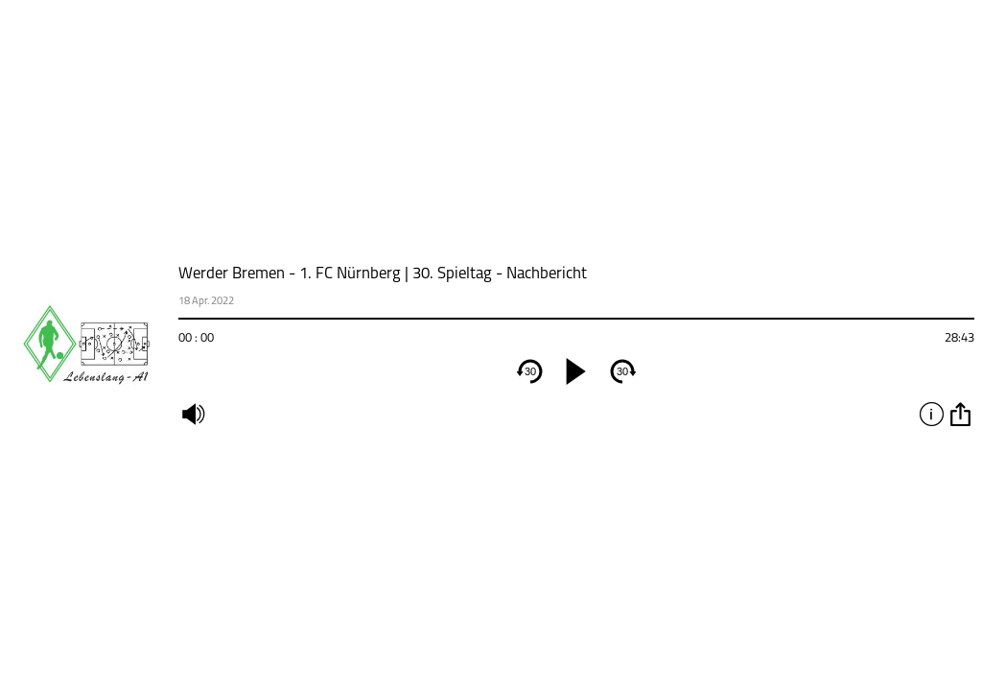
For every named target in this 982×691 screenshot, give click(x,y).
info (931, 413)
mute (192, 413)
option (960, 413)
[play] (576, 371)
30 (530, 371)
